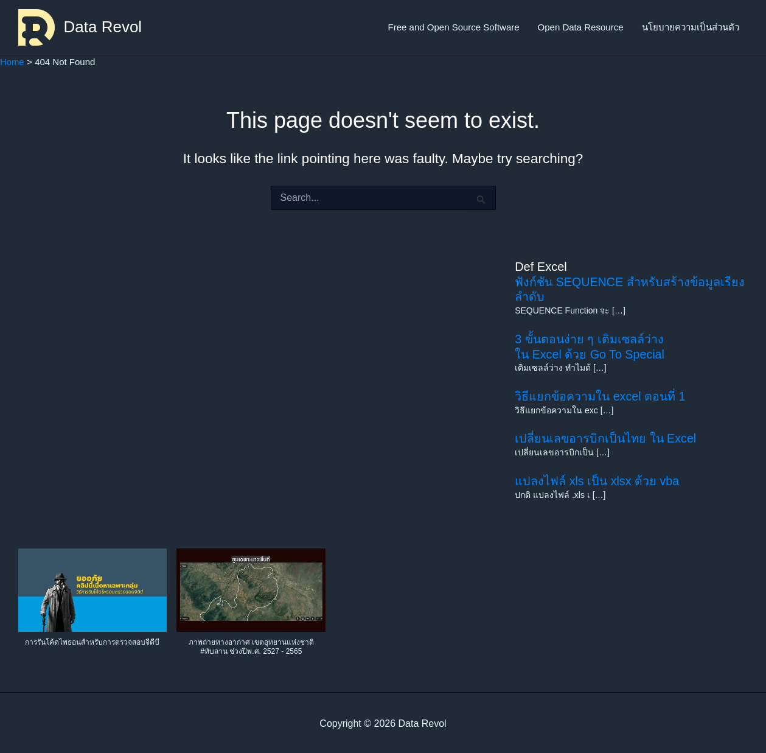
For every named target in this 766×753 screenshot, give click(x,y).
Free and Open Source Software (454, 27)
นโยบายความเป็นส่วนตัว (690, 27)
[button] (92, 603)
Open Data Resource (581, 27)
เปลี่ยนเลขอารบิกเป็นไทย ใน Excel (607, 436)
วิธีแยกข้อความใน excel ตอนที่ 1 (601, 394)
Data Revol (103, 27)
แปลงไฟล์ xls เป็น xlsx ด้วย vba (598, 478)
